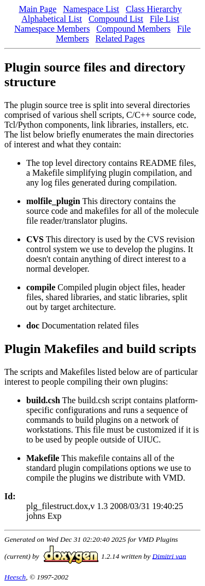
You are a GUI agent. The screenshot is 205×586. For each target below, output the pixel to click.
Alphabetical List (51, 18)
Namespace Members (52, 28)
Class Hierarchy (154, 9)
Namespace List (91, 9)
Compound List (116, 18)
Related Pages (120, 38)
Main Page (37, 9)
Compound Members (133, 28)
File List (164, 18)
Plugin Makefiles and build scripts (100, 349)
